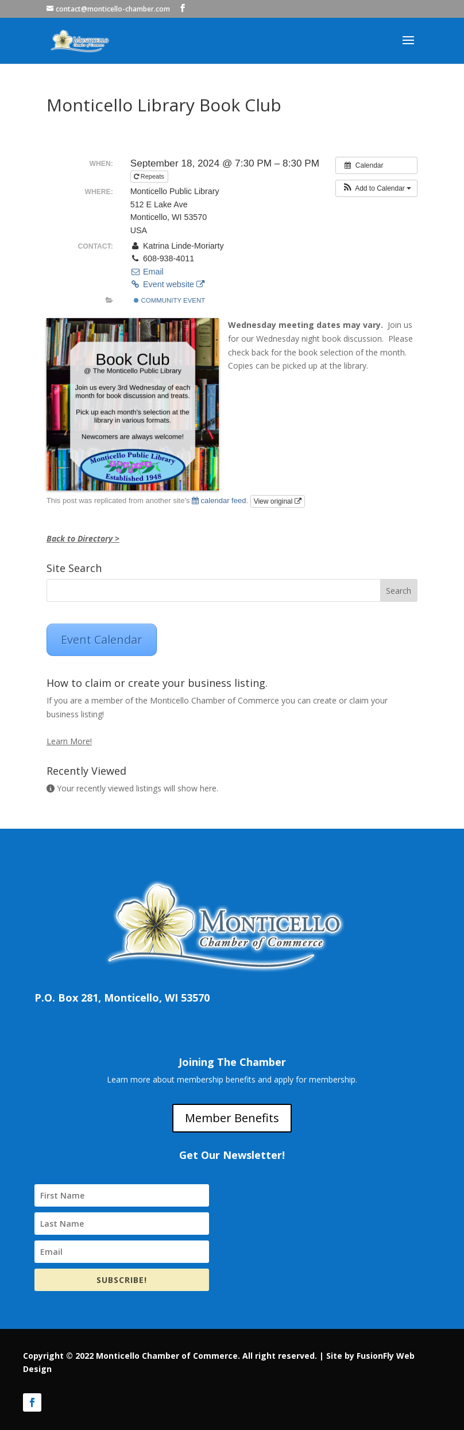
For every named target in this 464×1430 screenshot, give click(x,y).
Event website (167, 284)
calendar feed (219, 500)
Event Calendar (101, 639)
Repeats (150, 176)
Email (147, 271)
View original (277, 501)
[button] (376, 188)
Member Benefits (232, 1118)
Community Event (169, 300)
